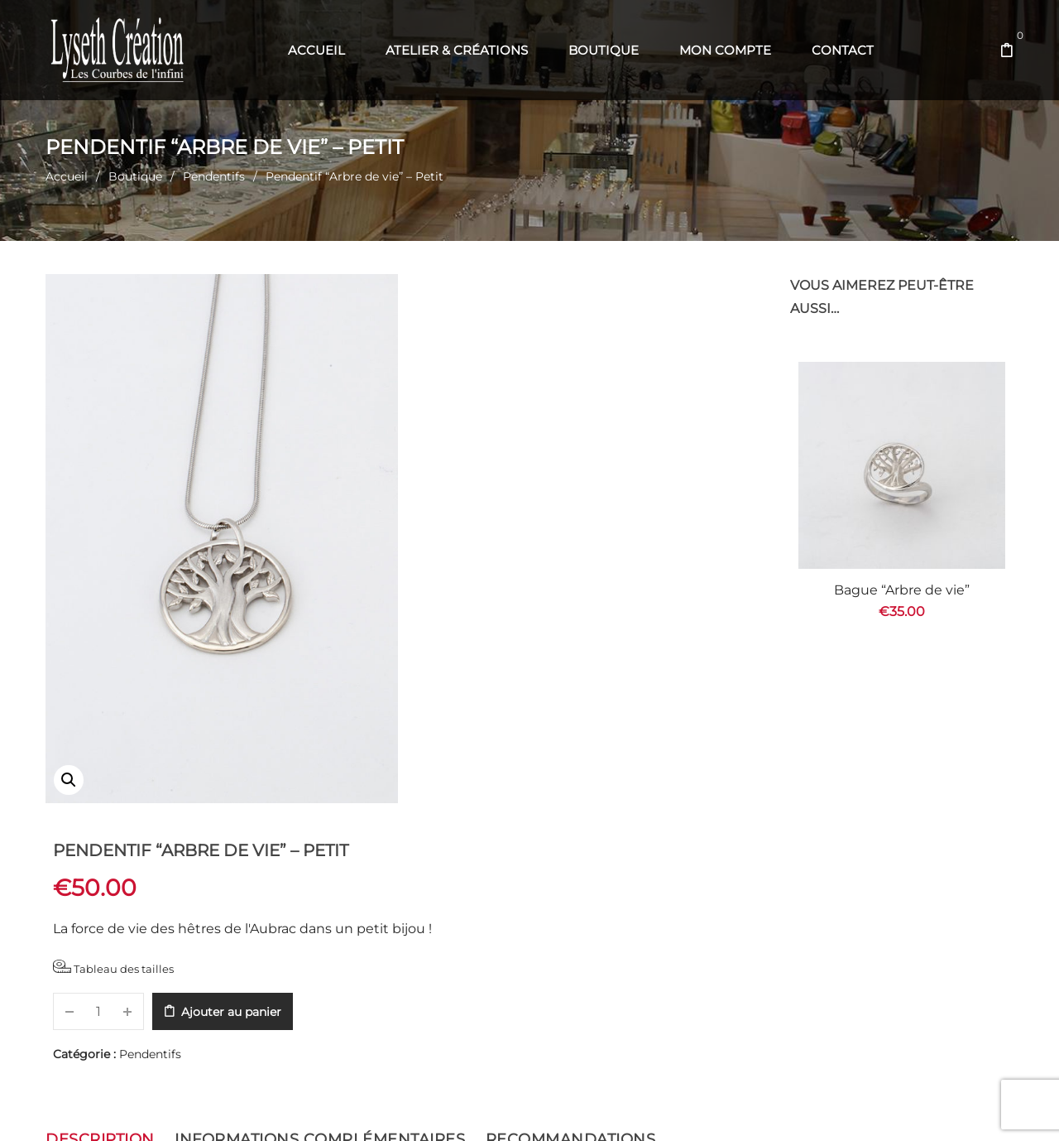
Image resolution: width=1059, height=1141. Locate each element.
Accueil (67, 176)
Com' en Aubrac (642, 1108)
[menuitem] (316, 50)
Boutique (135, 176)
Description (100, 847)
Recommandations (571, 847)
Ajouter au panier (601, 480)
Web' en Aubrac (556, 1108)
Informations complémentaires (320, 847)
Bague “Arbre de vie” (902, 590)
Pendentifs (214, 176)
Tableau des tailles (483, 436)
